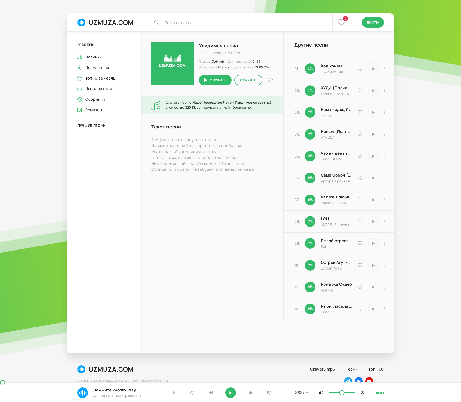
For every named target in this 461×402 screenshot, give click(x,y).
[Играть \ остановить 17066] (373, 309)
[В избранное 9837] (360, 90)
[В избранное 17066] (360, 309)
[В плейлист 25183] (385, 287)
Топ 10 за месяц (100, 78)
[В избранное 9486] (360, 199)
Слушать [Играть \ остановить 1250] (218, 80)
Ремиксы (93, 110)
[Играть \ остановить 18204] (373, 178)
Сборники (95, 99)
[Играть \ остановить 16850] (373, 243)
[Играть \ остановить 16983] (373, 134)
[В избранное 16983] (360, 134)
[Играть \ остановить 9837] (373, 90)
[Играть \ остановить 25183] (373, 287)
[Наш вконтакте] (359, 381)
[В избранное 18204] (360, 178)
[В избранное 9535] (360, 69)
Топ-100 (376, 369)
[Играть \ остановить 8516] (373, 265)
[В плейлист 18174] (385, 112)
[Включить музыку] (230, 392)
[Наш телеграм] (348, 381)
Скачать (248, 80)
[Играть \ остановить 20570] (373, 221)
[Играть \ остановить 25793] (373, 156)
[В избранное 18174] (360, 112)
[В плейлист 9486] (385, 200)
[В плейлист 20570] (385, 221)
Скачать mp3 (322, 369)
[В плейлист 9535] (385, 69)
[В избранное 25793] (360, 156)
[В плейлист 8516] (385, 265)
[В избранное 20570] (360, 221)
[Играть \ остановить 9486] (373, 200)
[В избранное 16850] (360, 243)
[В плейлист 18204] (385, 178)
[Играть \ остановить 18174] (373, 112)
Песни (352, 369)
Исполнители (98, 88)
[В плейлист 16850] (385, 243)
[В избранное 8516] (360, 265)
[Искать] (156, 22)
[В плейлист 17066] (385, 309)
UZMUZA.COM (105, 22)
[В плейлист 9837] (385, 91)
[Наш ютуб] (369, 381)
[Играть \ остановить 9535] (373, 68)
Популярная (97, 67)
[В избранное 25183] (360, 287)
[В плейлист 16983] (385, 134)
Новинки (93, 57)
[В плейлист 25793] (385, 156)
